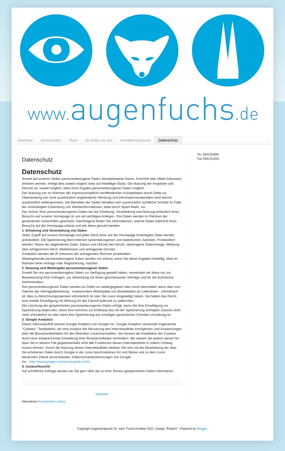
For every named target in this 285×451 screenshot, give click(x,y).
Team (73, 140)
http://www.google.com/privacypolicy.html (59, 361)
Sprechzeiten (50, 140)
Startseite (25, 140)
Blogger (202, 428)
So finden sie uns (98, 140)
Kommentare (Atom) (52, 401)
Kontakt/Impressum (135, 140)
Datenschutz (168, 140)
